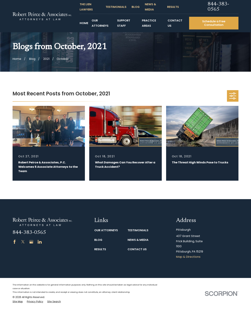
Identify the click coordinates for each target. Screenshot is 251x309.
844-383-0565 (218, 7)
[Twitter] (23, 242)
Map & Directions (188, 257)
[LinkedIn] (40, 242)
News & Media (138, 240)
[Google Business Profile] (31, 242)
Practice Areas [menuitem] (149, 23)
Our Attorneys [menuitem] (100, 23)
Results (173, 7)
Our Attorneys (106, 230)
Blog (136, 7)
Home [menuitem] (84, 23)
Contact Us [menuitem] (175, 23)
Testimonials (116, 7)
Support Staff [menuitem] (123, 23)
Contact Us (137, 249)
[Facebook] (15, 242)
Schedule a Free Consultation (213, 23)
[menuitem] (18, 302)
